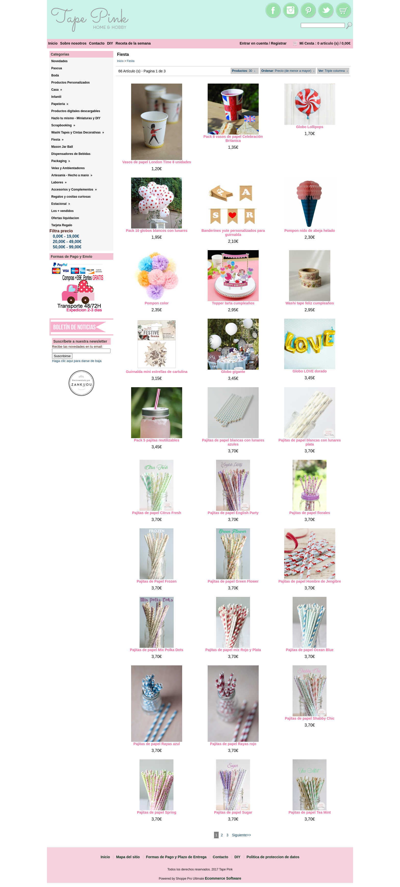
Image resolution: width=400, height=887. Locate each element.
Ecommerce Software (223, 878)
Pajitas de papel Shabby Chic (310, 718)
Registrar (278, 43)
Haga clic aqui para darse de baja (77, 361)
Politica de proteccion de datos (273, 857)
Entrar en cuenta (254, 43)
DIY (110, 43)
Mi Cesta (306, 43)
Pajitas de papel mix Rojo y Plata (233, 650)
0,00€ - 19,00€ (66, 236)
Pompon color (157, 303)
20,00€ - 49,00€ (67, 241)
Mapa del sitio (128, 857)
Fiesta (130, 60)
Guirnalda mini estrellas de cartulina (156, 372)
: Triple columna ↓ (333, 71)
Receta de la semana (133, 43)
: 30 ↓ (243, 71)
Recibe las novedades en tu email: (77, 346)
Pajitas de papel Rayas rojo (233, 744)
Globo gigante (233, 372)
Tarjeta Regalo (61, 225)
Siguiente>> (241, 835)
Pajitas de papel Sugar (233, 812)
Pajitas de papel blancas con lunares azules (233, 442)
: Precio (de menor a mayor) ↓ (288, 71)
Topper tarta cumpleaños (233, 303)
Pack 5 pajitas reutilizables (156, 440)
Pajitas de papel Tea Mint (310, 812)
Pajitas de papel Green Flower (233, 581)
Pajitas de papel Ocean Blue (310, 650)
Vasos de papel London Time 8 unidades (156, 162)
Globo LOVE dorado (310, 371)
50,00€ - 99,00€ (67, 247)
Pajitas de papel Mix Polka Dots (156, 650)
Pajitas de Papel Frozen (157, 581)
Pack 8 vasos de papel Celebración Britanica (233, 139)
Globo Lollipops (309, 127)
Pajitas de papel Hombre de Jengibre (309, 581)
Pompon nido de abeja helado (309, 231)
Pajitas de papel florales (309, 513)
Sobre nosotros (73, 43)
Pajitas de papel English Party (233, 513)
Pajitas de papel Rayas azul (156, 744)
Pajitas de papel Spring (156, 812)
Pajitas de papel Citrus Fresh (156, 513)
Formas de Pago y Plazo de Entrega (176, 857)
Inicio (53, 43)
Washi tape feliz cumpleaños (309, 303)
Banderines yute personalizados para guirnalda (233, 233)
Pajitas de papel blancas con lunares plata (310, 442)
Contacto (97, 43)
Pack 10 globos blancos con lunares (156, 231)
